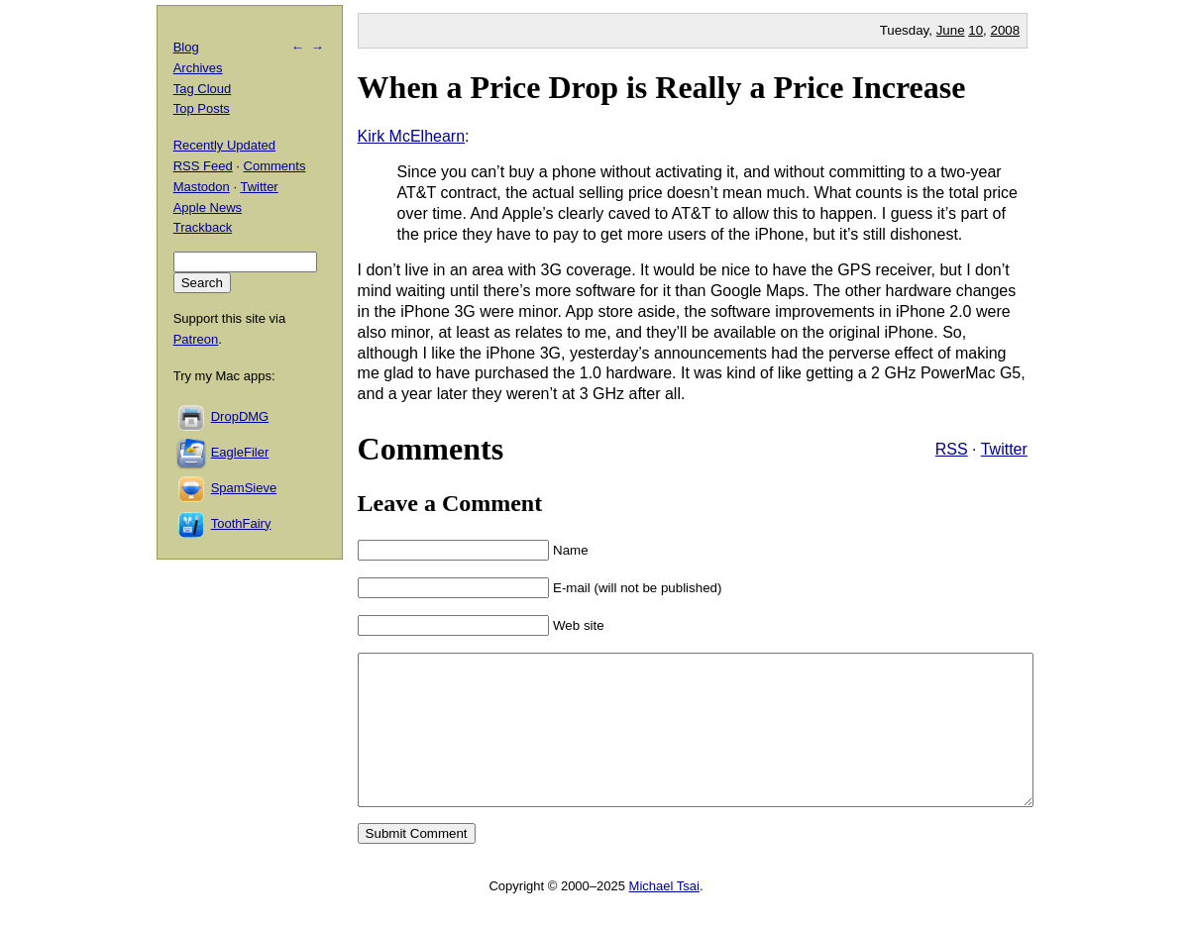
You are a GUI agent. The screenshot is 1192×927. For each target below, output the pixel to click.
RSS (951, 449)
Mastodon (201, 186)
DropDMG (240, 416)
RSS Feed (203, 165)
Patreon (196, 339)
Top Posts (201, 108)
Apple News (207, 207)
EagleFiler (240, 452)
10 (975, 30)
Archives (198, 67)
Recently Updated (224, 145)
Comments (275, 165)
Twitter (1004, 449)
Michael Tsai (664, 915)
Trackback (202, 227)
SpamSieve (243, 487)
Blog (186, 47)
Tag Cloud (202, 88)
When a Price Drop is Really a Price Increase (662, 87)
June (950, 30)
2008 (1006, 30)
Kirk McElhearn (411, 136)
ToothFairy (241, 523)
